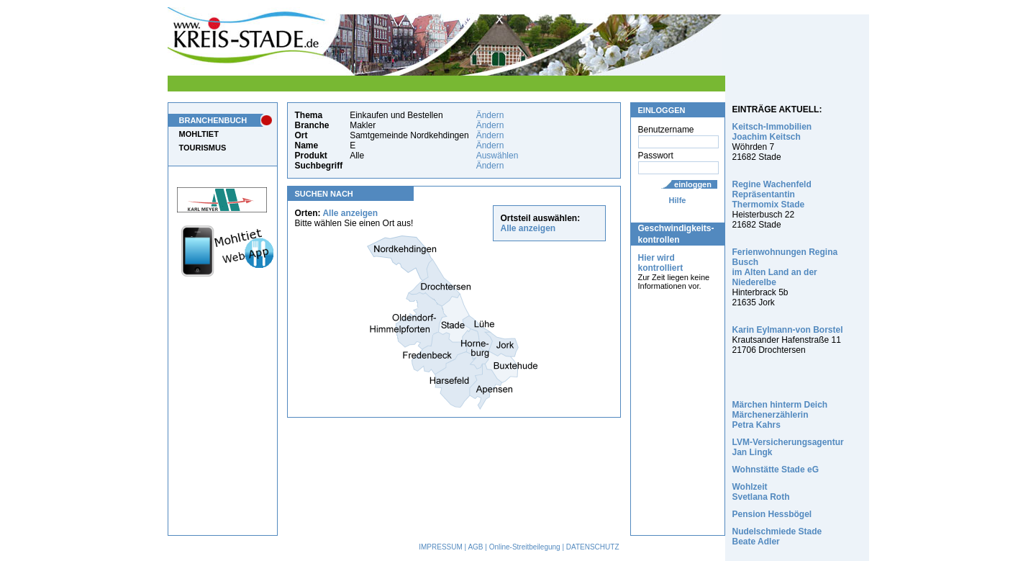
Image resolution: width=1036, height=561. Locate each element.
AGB (475, 547)
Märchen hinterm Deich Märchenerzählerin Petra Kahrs (780, 415)
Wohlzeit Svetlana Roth (761, 492)
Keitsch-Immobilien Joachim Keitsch (772, 132)
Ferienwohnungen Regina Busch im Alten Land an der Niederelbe (785, 267)
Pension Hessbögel (772, 514)
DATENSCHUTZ (592, 547)
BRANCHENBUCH (213, 120)
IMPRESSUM (441, 547)
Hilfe (677, 200)
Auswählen (497, 156)
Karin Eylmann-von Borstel (787, 330)
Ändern (490, 115)
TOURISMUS (203, 147)
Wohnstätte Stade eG (775, 469)
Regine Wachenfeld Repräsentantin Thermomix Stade (772, 194)
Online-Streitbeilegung (524, 547)
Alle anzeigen (350, 213)
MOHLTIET (199, 134)
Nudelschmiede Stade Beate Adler (777, 536)
